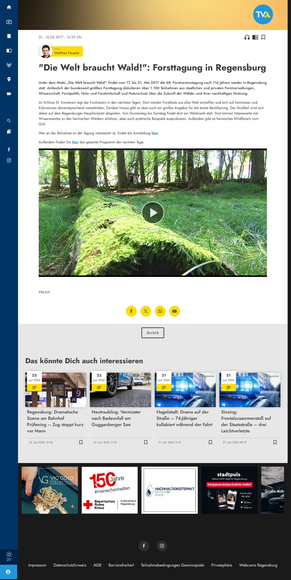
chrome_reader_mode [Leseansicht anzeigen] (255, 37)
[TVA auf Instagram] (162, 546)
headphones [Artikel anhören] (247, 37)
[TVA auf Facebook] (144, 546)
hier (155, 133)
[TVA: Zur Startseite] (263, 14)
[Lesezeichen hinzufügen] (263, 37)
